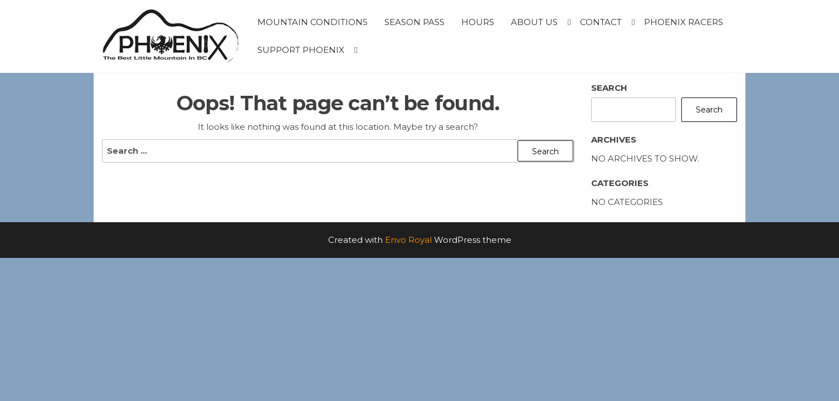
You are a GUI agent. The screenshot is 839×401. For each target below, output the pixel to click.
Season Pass (414, 22)
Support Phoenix (300, 50)
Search (609, 87)
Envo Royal (408, 239)
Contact (601, 22)
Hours (477, 22)
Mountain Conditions (312, 22)
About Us (534, 22)
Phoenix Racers (683, 22)
